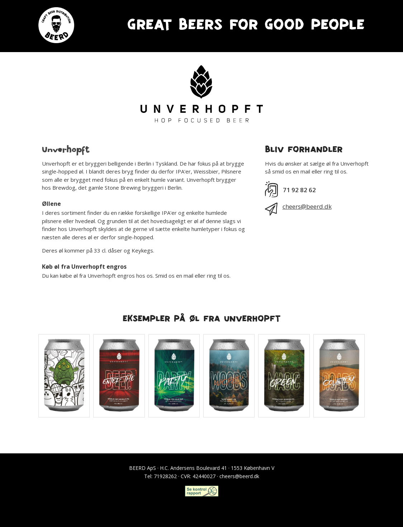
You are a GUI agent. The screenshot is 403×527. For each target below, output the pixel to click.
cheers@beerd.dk (307, 206)
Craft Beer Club (201, 506)
